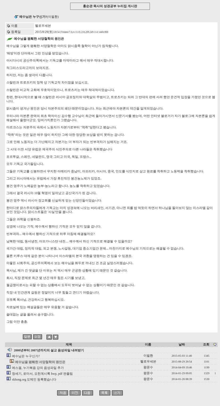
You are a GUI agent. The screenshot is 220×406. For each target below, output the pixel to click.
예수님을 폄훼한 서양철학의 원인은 (40, 362)
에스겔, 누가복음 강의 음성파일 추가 (38, 368)
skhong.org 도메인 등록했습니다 (34, 379)
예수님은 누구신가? (26, 356)
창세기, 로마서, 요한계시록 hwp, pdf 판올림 (42, 374)
